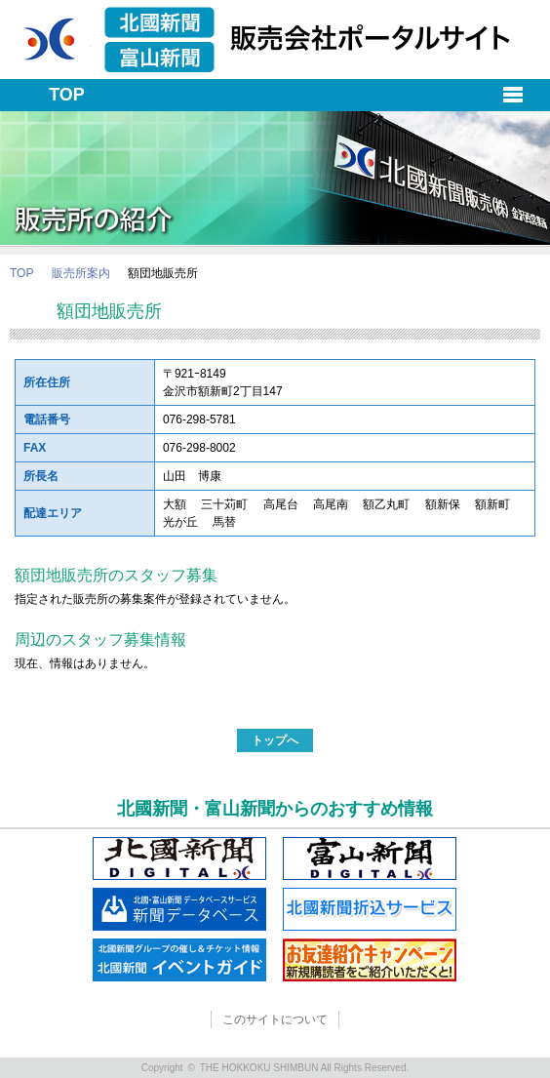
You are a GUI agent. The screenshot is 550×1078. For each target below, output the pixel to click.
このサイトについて (275, 1019)
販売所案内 (81, 273)
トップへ (275, 740)
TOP (21, 273)
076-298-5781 (199, 419)
